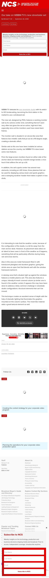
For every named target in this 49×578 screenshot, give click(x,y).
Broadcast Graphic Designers (9, 509)
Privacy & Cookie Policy (31, 481)
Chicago (3, 344)
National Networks (30, 507)
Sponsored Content (30, 474)
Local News (5, 24)
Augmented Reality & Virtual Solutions (12, 514)
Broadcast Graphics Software (9, 512)
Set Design (13, 24)
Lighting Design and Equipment (10, 507)
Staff (3, 460)
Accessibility (28, 483)
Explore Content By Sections (36, 491)
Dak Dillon (4, 468)
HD (7, 344)
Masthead (28, 463)
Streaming (28, 505)
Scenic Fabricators (6, 505)
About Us (28, 460)
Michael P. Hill (7, 19)
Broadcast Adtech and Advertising (34, 521)
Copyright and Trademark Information (35, 488)
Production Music (6, 500)
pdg (10, 344)
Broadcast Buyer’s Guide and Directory (11, 492)
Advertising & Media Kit (31, 465)
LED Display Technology (8, 498)
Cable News (28, 512)
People (27, 500)
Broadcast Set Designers (8, 502)
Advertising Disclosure (31, 476)
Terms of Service (29, 479)
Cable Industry (29, 510)
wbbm (13, 344)
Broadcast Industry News (32, 496)
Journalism (28, 503)
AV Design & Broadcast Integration (10, 496)
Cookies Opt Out (29, 485)
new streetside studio (27, 109)
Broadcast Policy (29, 498)
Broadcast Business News (32, 494)
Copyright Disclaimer (30, 472)
